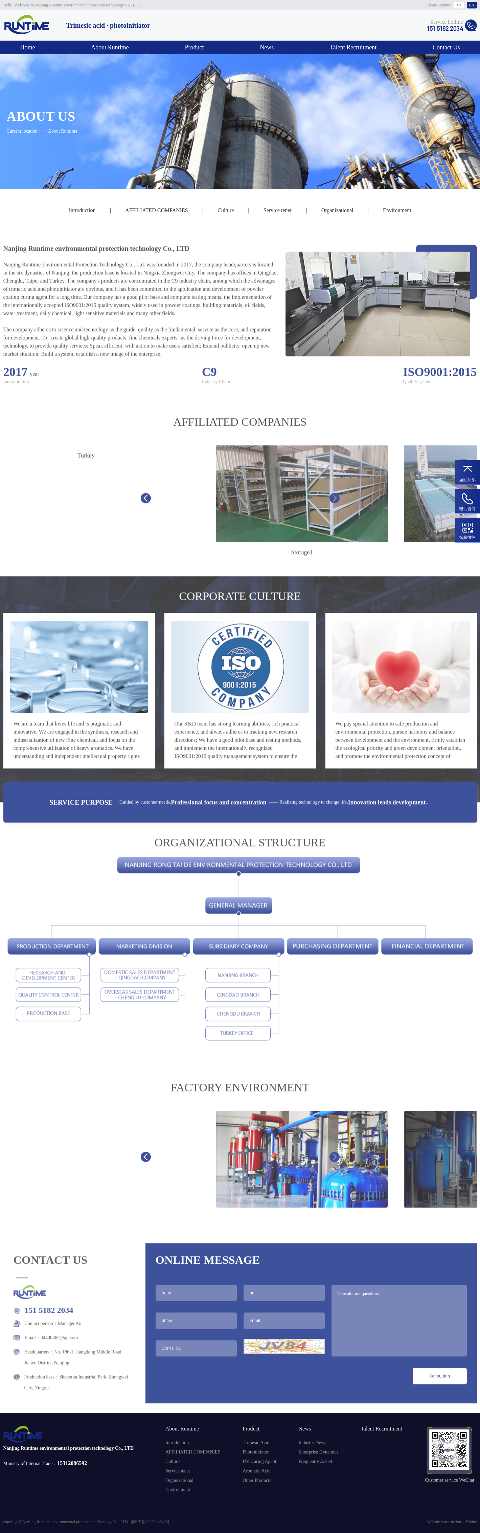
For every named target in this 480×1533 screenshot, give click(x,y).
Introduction (82, 210)
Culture (226, 210)
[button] (146, 524)
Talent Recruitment (353, 47)
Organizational (337, 210)
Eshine (471, 1521)
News (267, 47)
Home (27, 47)
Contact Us (446, 47)
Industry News (312, 1442)
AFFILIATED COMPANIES (156, 210)
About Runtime (438, 5)
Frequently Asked (315, 1461)
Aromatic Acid (257, 1470)
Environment (397, 210)
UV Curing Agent (259, 1461)
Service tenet (278, 210)
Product (194, 47)
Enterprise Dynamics (318, 1452)
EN (472, 5)
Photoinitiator (256, 1452)
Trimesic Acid (256, 1442)
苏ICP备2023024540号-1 (152, 1521)
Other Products (257, 1480)
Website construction (444, 1521)
